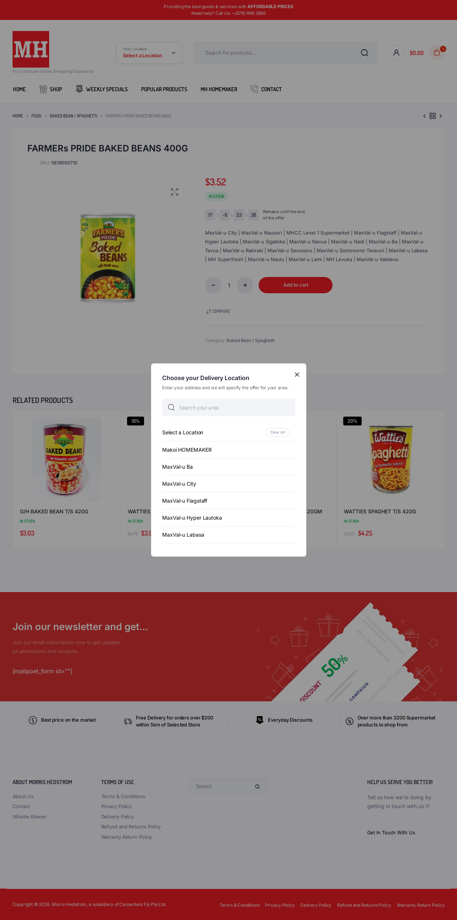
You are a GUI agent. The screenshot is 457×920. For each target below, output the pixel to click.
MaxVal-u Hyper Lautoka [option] (192, 517)
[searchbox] (228, 407)
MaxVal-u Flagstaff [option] (184, 500)
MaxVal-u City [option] (179, 483)
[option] (228, 432)
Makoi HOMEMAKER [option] (187, 450)
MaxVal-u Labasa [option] (183, 534)
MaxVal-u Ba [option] (177, 467)
